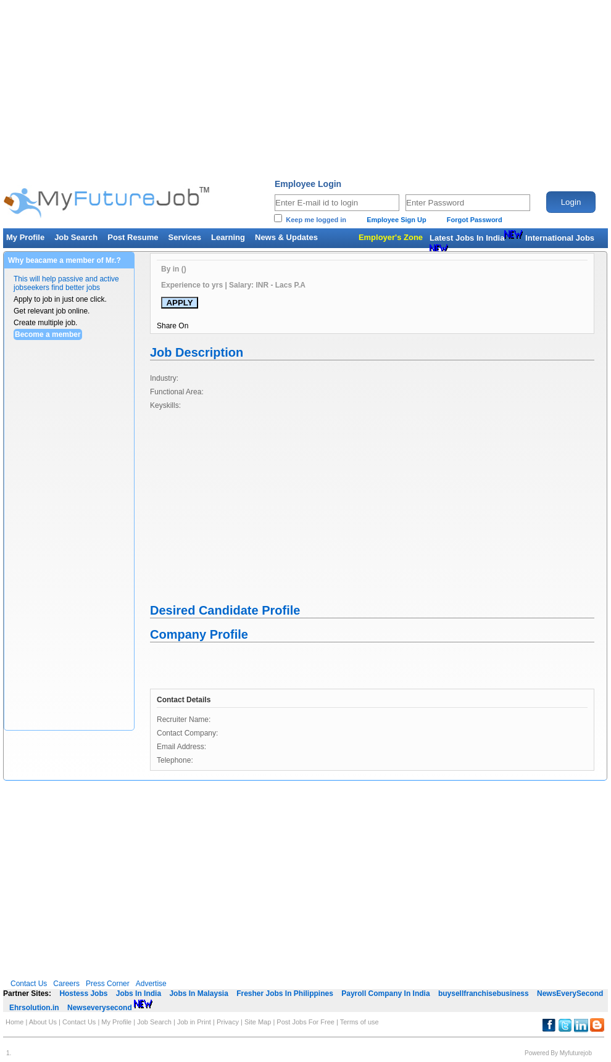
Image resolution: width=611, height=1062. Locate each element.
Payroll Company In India (385, 993)
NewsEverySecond (570, 993)
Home (14, 1022)
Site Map (257, 1022)
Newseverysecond (109, 1007)
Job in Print (194, 1022)
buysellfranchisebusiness (483, 993)
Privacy (228, 1022)
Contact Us (28, 983)
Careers (66, 983)
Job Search (76, 237)
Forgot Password (474, 219)
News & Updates (286, 237)
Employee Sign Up (396, 219)
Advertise (151, 983)
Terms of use (359, 1022)
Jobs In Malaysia (198, 993)
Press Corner (108, 983)
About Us (45, 1022)
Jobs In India (138, 993)
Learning (228, 237)
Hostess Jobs (83, 993)
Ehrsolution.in (34, 1007)
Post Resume (132, 237)
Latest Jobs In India (476, 238)
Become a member (48, 334)
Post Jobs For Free (305, 1022)
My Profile (25, 237)
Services (185, 237)
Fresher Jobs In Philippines (284, 993)
